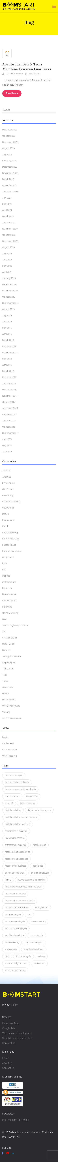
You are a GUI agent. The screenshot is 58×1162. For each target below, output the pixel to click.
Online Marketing (10, 613)
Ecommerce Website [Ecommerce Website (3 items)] (14, 838)
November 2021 (10, 185)
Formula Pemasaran (12, 551)
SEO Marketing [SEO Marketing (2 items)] (12, 942)
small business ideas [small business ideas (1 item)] (33, 949)
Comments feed (9, 749)
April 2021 (7, 210)
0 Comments (15, 73)
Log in (5, 737)
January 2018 (9, 383)
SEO (4, 631)
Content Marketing (11, 501)
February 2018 (9, 377)
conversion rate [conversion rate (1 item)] (12, 796)
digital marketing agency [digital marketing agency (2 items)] (39, 810)
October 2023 (8, 136)
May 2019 (7, 328)
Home (5, 1058)
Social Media (8, 644)
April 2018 (7, 365)
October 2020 (8, 235)
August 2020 (8, 247)
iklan (4, 563)
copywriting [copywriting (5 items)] (32, 796)
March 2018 (8, 371)
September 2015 (10, 433)
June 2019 (7, 321)
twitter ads (7, 687)
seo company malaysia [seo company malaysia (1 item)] (16, 928)
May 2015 (7, 445)
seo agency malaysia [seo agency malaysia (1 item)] (15, 921)
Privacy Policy (10, 1004)
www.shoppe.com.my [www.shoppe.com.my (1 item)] (15, 970)
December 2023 (9, 129)
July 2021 (7, 198)
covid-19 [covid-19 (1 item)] (9, 803)
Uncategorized (9, 699)
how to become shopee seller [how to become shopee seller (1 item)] (31, 880)
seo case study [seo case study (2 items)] (38, 921)
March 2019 (8, 340)
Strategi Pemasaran (11, 656)
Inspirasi (6, 576)
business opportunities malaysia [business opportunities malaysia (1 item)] (20, 789)
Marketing (7, 607)
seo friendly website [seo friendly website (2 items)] (14, 935)
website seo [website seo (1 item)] (39, 963)
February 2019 (9, 346)
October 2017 (8, 402)
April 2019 (7, 334)
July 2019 (7, 315)
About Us (7, 1063)
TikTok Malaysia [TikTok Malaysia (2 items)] (23, 956)
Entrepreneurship (10, 538)
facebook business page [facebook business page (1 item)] (16, 859)
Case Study (7, 495)
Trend (5, 681)
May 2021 (7, 204)
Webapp (6, 712)
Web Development (11, 706)
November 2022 (10, 173)
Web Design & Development (17, 1033)
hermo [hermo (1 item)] (8, 880)
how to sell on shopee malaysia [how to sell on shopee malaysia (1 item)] (20, 900)
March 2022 (8, 179)
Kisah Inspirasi (9, 600)
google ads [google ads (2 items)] (38, 866)
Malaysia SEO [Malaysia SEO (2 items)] (41, 907)
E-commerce (8, 520)
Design (5, 514)
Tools (4, 675)
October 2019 (8, 297)
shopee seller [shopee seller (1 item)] (11, 949)
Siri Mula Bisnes (9, 637)
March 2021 (8, 216)
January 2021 (9, 222)
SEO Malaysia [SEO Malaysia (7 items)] (36, 935)
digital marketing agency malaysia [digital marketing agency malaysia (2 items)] (21, 817)
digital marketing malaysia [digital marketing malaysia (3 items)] (17, 824)
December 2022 (9, 167)
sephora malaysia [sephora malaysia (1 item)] (34, 942)
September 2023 (10, 142)
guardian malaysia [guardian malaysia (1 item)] (40, 873)
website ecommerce (11, 718)
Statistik (6, 650)
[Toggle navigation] (54, 6)
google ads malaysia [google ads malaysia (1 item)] (15, 873)
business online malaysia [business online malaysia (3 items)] (17, 782)
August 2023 (8, 148)
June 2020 (7, 259)
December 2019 (9, 284)
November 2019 (10, 290)
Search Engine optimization (15, 625)
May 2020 (7, 266)
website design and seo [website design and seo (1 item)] (16, 963)
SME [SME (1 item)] (7, 956)
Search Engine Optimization (17, 1038)
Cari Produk (8, 489)
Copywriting (8, 507)
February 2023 (9, 160)
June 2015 (7, 439)
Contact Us (8, 1068)
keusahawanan (9, 594)
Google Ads (7, 557)
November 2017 (10, 396)
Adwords (6, 470)
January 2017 (9, 420)
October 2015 (8, 427)
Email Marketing (10, 532)
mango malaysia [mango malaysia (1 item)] (13, 914)
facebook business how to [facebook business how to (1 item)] (17, 852)
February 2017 (9, 414)
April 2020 (7, 272)
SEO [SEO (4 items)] (29, 914)
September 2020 (10, 241)
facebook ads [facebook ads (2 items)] (39, 845)
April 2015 (7, 451)
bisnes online (8, 483)
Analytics (6, 477)
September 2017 (10, 408)
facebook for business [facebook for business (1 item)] (15, 866)
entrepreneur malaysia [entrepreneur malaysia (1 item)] (15, 845)
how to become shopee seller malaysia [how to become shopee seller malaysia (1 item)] (23, 886)
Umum (5, 693)
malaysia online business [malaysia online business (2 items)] (17, 907)
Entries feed (8, 743)
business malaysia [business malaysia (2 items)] (14, 775)
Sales (4, 619)
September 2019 (10, 303)
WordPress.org (9, 756)
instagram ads (9, 582)
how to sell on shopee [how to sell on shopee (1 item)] (15, 893)
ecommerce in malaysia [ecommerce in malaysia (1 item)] (16, 831)
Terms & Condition (30, 1141)
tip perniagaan (9, 662)
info (4, 569)
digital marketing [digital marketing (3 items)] (13, 810)
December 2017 (9, 389)
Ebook (5, 526)
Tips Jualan (34, 73)
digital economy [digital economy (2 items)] (27, 803)
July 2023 (7, 154)
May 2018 (7, 358)
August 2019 (8, 309)
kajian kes (7, 588)
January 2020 (9, 278)
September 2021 (10, 191)
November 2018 (10, 352)
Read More (12, 93)
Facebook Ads (9, 545)
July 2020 (7, 253)
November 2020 (10, 228)
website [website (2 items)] (41, 956)
